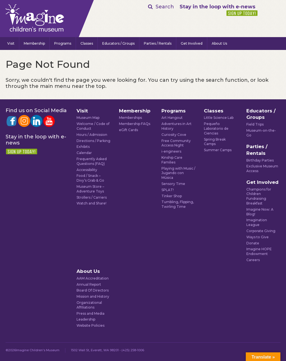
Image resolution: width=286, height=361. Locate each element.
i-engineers (171, 151)
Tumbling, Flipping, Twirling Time (177, 204)
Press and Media (90, 313)
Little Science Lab (218, 117)
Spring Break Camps (215, 141)
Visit (11, 43)
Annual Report (89, 284)
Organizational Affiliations (89, 304)
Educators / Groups (118, 43)
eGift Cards (128, 130)
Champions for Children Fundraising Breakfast (258, 196)
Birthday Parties (260, 160)
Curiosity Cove (173, 135)
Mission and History (93, 296)
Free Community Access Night (176, 143)
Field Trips (255, 124)
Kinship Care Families (171, 159)
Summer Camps (218, 150)
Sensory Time (173, 184)
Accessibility (87, 170)
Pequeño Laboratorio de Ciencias (216, 128)
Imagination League (256, 222)
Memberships (130, 117)
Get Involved (191, 43)
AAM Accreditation (93, 278)
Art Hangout (172, 117)
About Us (219, 43)
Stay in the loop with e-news (217, 7)
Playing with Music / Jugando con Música (178, 173)
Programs (62, 43)
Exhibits (83, 147)
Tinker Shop (171, 196)
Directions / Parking (93, 141)
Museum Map (88, 117)
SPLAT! (167, 190)
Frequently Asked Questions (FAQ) (92, 161)
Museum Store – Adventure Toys (90, 188)
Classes (86, 43)
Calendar (84, 153)
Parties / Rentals (157, 43)
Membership (34, 43)
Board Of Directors (93, 290)
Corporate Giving (260, 231)
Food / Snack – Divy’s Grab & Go (90, 178)
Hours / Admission (92, 135)
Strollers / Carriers (92, 197)
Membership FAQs (134, 124)
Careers (253, 260)
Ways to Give (257, 237)
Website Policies (90, 325)
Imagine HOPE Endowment (259, 251)
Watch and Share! (91, 203)
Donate (252, 243)
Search (165, 7)
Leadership (86, 319)
